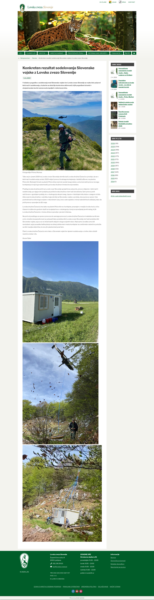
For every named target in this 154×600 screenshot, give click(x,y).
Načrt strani (115, 587)
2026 (113, 144)
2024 (113, 150)
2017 (113, 172)
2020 (113, 163)
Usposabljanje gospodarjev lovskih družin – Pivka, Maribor (126, 95)
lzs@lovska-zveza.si (60, 567)
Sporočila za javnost (118, 561)
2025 (113, 147)
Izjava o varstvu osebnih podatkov (47, 587)
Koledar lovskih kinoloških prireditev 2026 (125, 124)
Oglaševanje (103, 587)
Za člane (102, 2)
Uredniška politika (88, 587)
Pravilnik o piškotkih (71, 587)
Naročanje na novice (118, 567)
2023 (113, 153)
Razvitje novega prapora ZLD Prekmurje (124, 114)
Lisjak (114, 2)
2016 (113, 175)
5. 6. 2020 (27, 78)
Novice (34, 58)
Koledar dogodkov (117, 564)
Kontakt (131, 2)
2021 (113, 159)
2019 (113, 166)
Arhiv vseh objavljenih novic (121, 196)
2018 (113, 169)
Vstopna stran (25, 58)
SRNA (124, 2)
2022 (113, 156)
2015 (113, 178)
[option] (77, 31)
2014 (113, 182)
